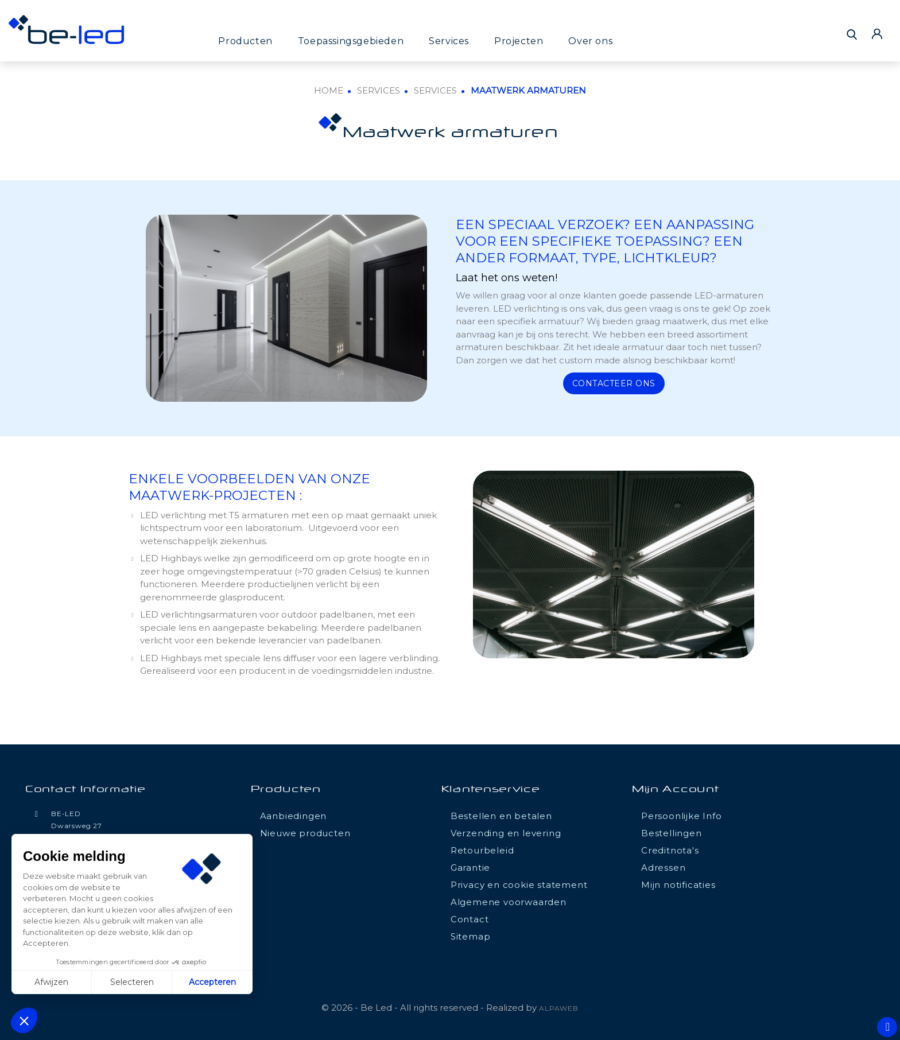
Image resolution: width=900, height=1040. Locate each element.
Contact (470, 919)
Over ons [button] (590, 41)
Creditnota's (670, 850)
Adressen (663, 867)
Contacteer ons (613, 383)
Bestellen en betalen (501, 815)
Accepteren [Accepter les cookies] (212, 982)
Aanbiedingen (293, 815)
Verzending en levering (506, 833)
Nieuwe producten (305, 833)
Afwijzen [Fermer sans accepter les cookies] (51, 982)
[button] (24, 1020)
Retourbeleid (482, 850)
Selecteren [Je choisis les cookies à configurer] (132, 982)
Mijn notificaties (678, 884)
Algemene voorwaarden (509, 902)
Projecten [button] (518, 41)
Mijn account (675, 790)
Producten (245, 41)
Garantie (470, 867)
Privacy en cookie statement (519, 884)
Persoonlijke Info (681, 815)
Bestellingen (671, 833)
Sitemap (471, 936)
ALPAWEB (559, 1008)
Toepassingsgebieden (351, 41)
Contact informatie (85, 790)
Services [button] (449, 41)
